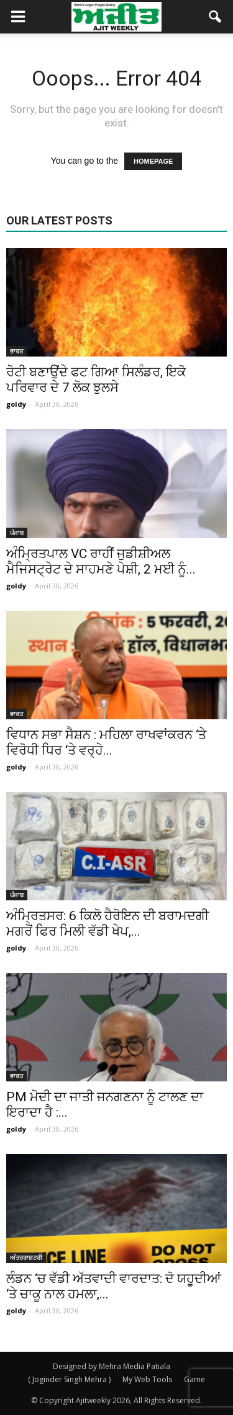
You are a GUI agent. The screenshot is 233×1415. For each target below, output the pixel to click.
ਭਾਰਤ (16, 351)
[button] (215, 16)
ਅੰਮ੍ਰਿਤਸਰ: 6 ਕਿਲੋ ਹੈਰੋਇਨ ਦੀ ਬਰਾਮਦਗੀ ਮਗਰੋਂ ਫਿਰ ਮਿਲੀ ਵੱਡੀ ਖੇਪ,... (107, 923)
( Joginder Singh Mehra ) (69, 1379)
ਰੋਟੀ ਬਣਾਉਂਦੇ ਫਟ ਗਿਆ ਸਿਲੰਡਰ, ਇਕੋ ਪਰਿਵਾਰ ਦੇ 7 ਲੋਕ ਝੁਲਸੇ (96, 380)
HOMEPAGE (153, 161)
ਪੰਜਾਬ (17, 532)
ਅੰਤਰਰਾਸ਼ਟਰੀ (26, 1257)
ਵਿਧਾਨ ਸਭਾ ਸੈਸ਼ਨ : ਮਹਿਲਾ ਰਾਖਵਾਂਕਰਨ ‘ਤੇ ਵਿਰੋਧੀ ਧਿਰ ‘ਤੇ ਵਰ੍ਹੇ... (106, 742)
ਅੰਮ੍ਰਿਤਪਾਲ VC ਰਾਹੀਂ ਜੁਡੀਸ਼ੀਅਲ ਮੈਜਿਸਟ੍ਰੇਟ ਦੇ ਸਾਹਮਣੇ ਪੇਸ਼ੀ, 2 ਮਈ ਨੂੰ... (101, 561)
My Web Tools (147, 1379)
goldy (16, 404)
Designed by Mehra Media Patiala (111, 1366)
